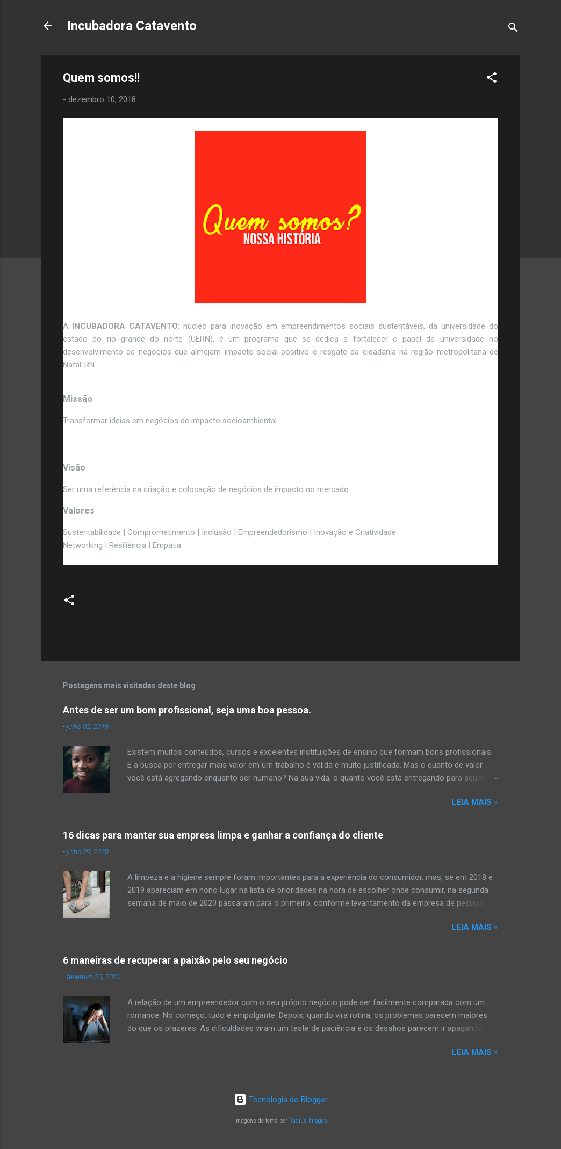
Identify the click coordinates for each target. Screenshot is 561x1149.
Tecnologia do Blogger (281, 1099)
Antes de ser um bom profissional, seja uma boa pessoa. (187, 710)
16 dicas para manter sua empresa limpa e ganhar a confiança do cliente (223, 835)
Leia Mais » (474, 802)
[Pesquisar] (513, 29)
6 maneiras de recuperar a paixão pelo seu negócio (175, 960)
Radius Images (308, 1120)
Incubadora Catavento (132, 25)
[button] (491, 79)
